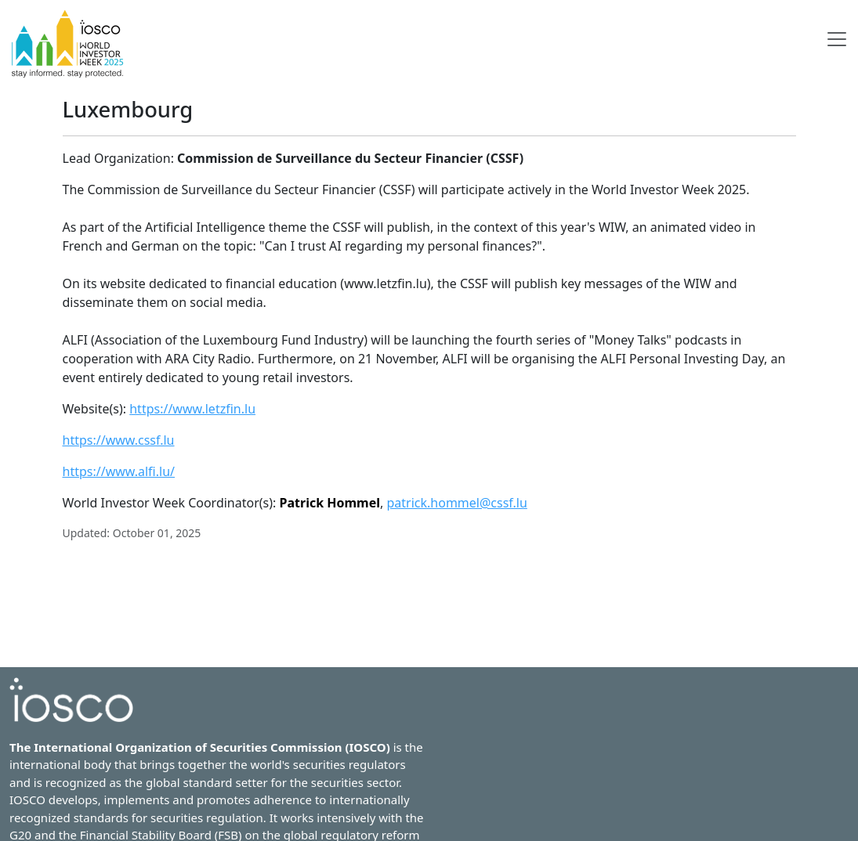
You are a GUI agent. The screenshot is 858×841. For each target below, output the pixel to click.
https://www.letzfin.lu (192, 408)
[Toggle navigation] (837, 39)
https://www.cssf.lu (119, 440)
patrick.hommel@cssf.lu (456, 502)
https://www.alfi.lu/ (119, 471)
